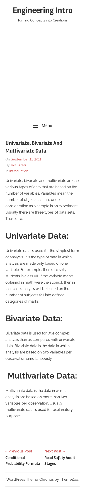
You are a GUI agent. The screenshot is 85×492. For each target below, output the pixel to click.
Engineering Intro (43, 10)
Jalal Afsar (18, 165)
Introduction (18, 171)
